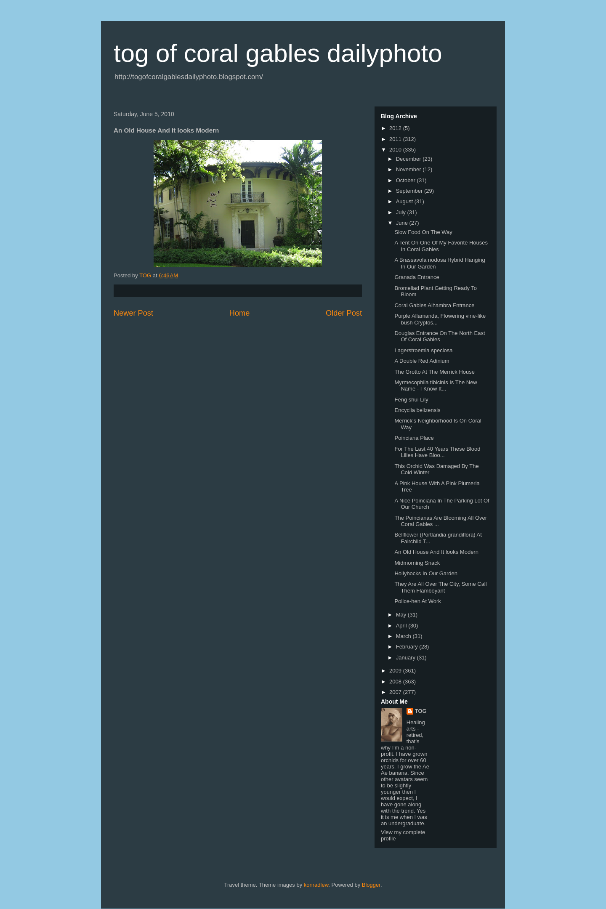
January (406, 657)
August (405, 201)
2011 (396, 139)
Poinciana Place (413, 438)
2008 (396, 681)
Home (239, 313)
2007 (396, 692)
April (402, 625)
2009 (396, 670)
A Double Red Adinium (421, 361)
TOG (421, 711)
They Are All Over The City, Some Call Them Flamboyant (440, 587)
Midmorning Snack (417, 563)
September (410, 191)
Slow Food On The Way (423, 232)
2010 (396, 149)
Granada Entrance (416, 277)
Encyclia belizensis (417, 410)
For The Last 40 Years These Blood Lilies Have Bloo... (437, 452)
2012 (396, 128)
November (409, 169)
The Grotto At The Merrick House (434, 372)
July (401, 212)
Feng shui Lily (411, 399)
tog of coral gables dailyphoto (278, 53)
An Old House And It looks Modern (436, 552)
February (408, 646)
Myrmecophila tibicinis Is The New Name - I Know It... (435, 385)
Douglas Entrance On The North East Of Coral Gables (439, 336)
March (404, 636)
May (402, 614)
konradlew (316, 885)
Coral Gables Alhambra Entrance (434, 305)
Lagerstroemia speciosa (423, 350)
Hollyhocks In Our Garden (425, 573)
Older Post (344, 313)
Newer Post (133, 313)
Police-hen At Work (417, 601)
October (406, 180)
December (409, 159)
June (402, 223)
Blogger (371, 885)
